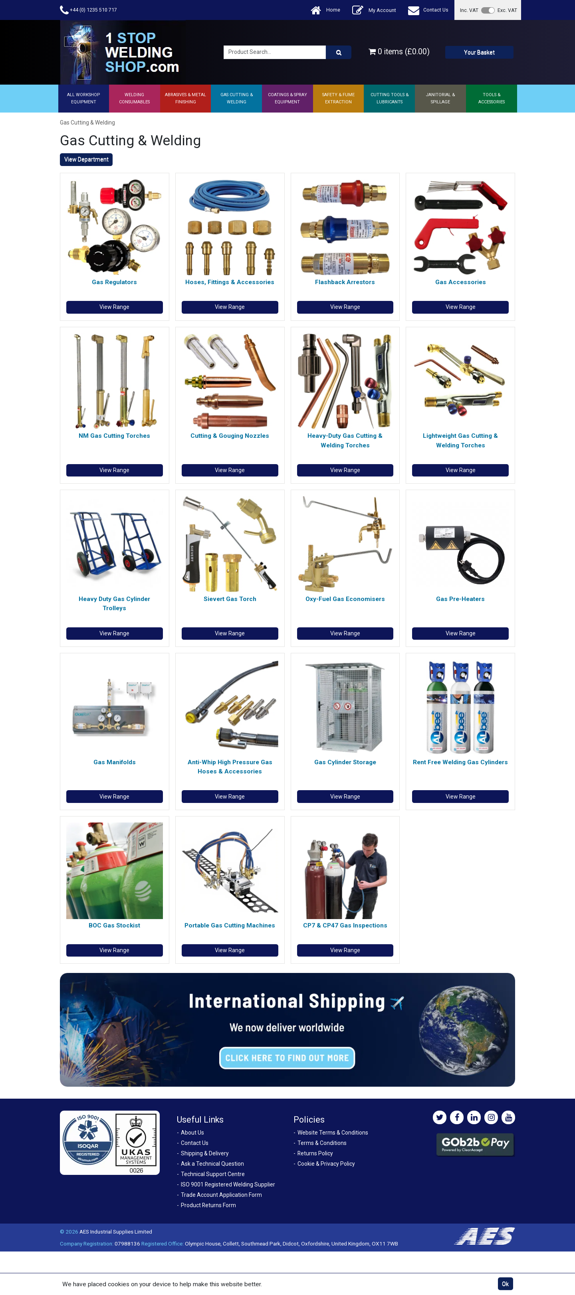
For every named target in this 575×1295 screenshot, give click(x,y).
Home (325, 10)
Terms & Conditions (322, 1143)
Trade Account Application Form (221, 1195)
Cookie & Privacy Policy (326, 1164)
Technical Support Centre (213, 1174)
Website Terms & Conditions (332, 1132)
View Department (86, 159)
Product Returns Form (208, 1205)
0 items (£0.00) (399, 51)
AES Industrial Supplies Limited (115, 1231)
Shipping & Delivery (205, 1153)
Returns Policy (315, 1153)
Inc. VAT (469, 10)
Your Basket (479, 52)
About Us (192, 1132)
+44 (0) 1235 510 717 (88, 10)
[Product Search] (338, 52)
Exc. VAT (507, 10)
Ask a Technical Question (212, 1164)
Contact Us (428, 10)
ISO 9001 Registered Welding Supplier (228, 1184)
